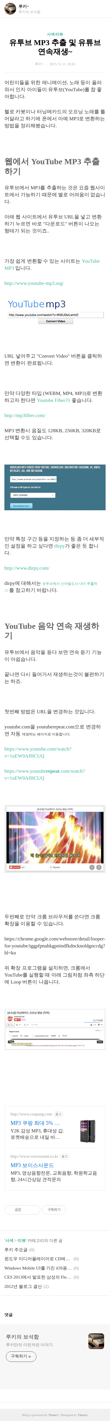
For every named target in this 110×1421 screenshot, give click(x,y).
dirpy (59, 546)
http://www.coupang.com (31, 1114)
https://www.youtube (25, 771)
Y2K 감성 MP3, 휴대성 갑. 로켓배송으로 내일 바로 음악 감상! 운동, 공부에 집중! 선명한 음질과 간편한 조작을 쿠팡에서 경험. (37, 1134)
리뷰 (22, 1240)
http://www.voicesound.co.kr (34, 1156)
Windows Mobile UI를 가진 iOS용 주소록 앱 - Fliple (38, 1268)
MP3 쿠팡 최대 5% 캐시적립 (35, 1123)
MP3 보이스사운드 (32, 1165)
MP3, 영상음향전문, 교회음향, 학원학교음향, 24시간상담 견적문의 (54, 1176)
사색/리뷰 (55, 34)
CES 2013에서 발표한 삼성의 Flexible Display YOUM (38, 1277)
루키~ (23, 6)
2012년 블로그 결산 (23, 1286)
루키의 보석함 (22, 1337)
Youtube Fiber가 (53, 400)
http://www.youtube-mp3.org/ (34, 283)
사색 (9, 1240)
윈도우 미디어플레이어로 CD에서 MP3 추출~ (38, 1258)
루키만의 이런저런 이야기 (29, 1345)
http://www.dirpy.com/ (27, 568)
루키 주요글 (16, 1249)
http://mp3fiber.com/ (24, 415)
